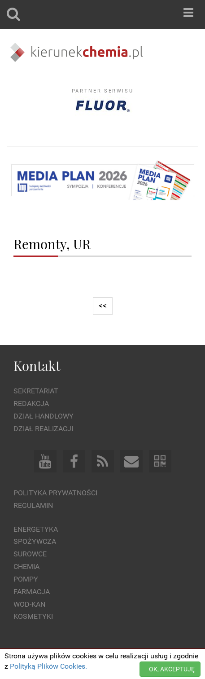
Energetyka (35, 529)
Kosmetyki (33, 616)
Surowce (30, 554)
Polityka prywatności (55, 493)
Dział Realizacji (43, 428)
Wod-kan (29, 604)
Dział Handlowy (43, 416)
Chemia (26, 566)
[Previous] (103, 306)
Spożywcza (34, 541)
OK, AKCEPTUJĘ (172, 669)
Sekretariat (35, 391)
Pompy (25, 579)
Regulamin (33, 505)
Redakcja (31, 403)
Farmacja (31, 591)
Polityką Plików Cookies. (48, 666)
